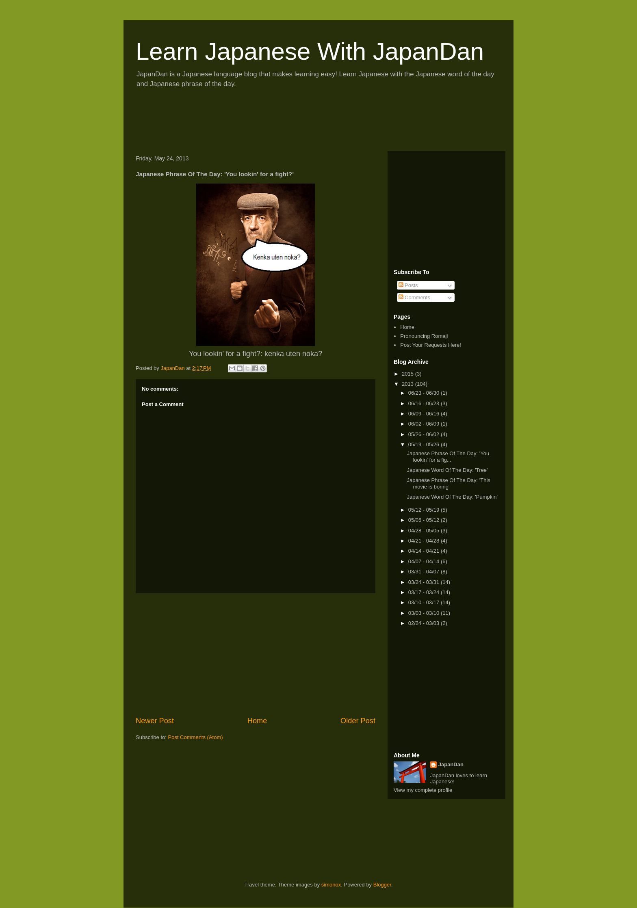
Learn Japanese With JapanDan (310, 51)
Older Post (357, 721)
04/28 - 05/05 (424, 531)
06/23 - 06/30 (424, 393)
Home (257, 721)
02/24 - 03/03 (424, 623)
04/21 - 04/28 (424, 541)
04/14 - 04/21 (424, 551)
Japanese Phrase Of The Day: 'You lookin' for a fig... (448, 456)
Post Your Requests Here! (430, 345)
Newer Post (155, 721)
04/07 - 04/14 (424, 561)
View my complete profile (423, 790)
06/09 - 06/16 (424, 414)
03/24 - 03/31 (424, 582)
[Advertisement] (279, 122)
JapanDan (451, 764)
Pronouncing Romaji (424, 336)
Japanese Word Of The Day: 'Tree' (447, 470)
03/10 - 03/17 (424, 602)
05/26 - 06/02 (424, 434)
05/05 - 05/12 (424, 520)
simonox (331, 885)
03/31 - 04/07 (424, 572)
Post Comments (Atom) (195, 737)
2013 (408, 384)
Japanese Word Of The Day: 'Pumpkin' (452, 497)
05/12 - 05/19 (424, 510)
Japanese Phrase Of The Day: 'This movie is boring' (448, 483)
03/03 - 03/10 (424, 613)
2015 (408, 374)
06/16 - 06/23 (424, 403)
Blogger (382, 885)
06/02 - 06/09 (424, 424)
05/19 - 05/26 (424, 444)
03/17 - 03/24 (424, 592)
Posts (408, 285)
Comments (414, 297)
